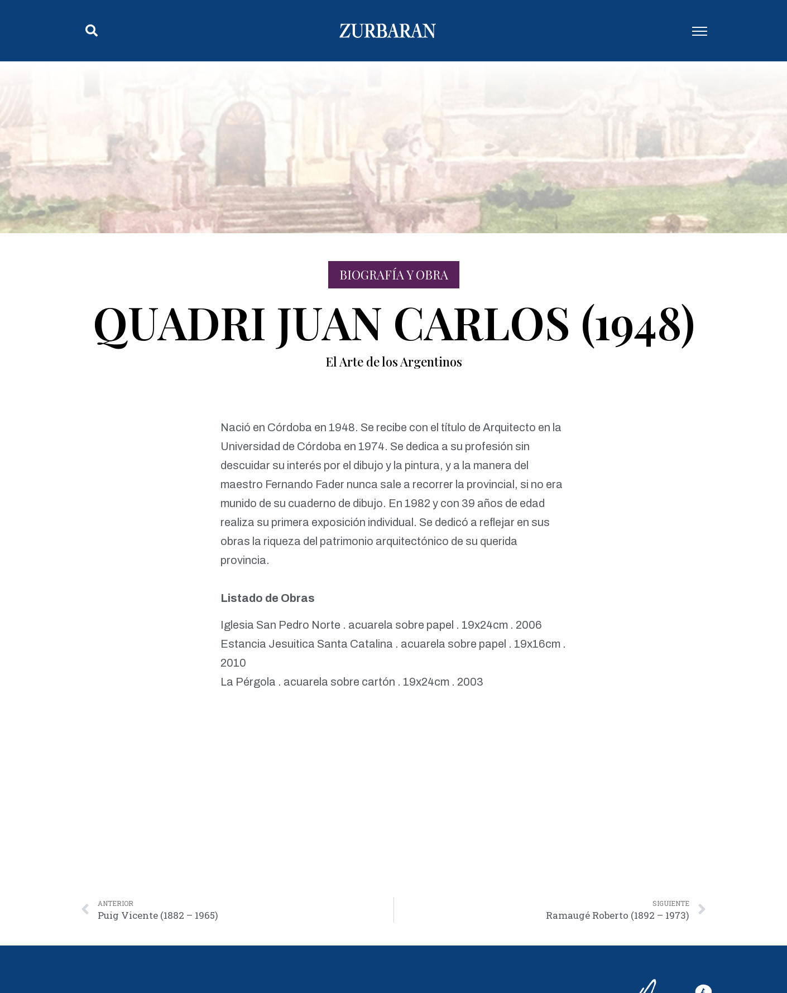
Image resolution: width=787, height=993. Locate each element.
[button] (91, 31)
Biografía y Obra (393, 274)
